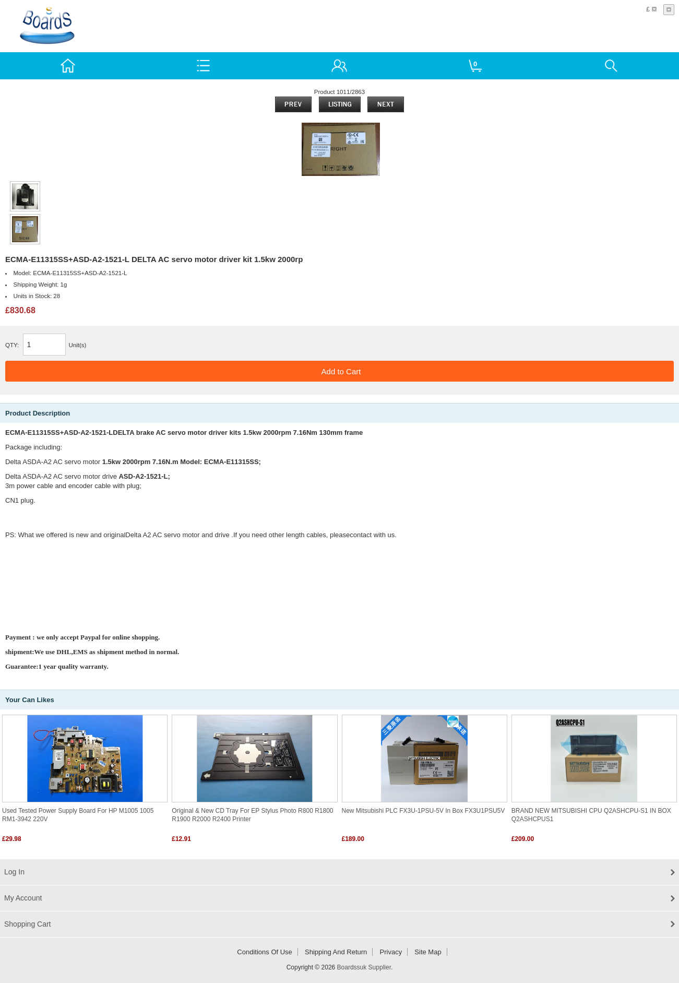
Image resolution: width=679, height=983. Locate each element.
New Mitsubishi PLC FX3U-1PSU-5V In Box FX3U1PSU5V (423, 810)
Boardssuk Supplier (364, 967)
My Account (23, 898)
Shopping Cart (27, 924)
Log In (14, 872)
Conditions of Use (264, 952)
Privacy (391, 952)
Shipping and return (336, 952)
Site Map (427, 952)
